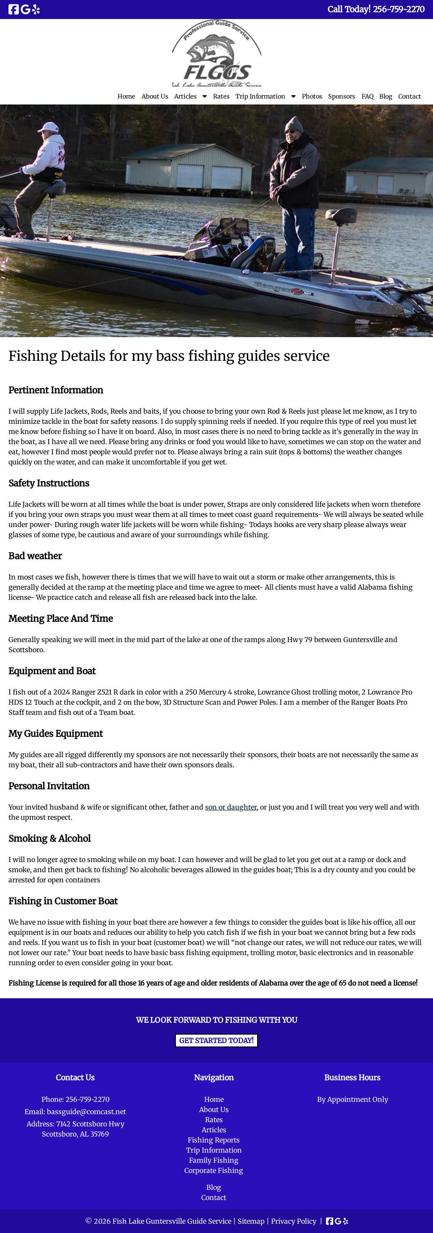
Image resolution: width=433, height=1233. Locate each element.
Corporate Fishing (213, 1170)
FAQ (367, 96)
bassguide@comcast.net (86, 1111)
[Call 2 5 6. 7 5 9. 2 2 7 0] (399, 9)
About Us (155, 96)
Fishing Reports (214, 1140)
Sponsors (341, 96)
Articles (185, 96)
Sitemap (251, 1221)
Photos (312, 96)
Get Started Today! (216, 1040)
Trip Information (260, 96)
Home (126, 96)
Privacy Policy (293, 1221)
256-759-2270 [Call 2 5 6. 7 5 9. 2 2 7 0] (88, 1099)
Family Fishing (213, 1160)
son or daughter (231, 807)
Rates (221, 96)
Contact (409, 96)
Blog (385, 96)
